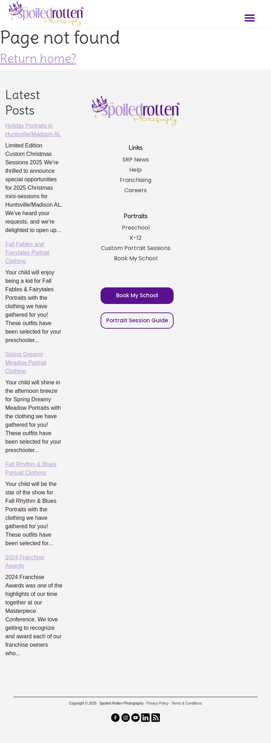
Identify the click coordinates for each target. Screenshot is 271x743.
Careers (135, 190)
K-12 (135, 238)
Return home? (38, 58)
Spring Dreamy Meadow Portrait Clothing (26, 362)
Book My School (135, 258)
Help (135, 170)
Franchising (135, 180)
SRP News (135, 160)
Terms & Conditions (186, 703)
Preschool (136, 228)
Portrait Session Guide (137, 320)
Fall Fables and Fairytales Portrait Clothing (27, 252)
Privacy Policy (157, 703)
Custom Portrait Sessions (135, 248)
